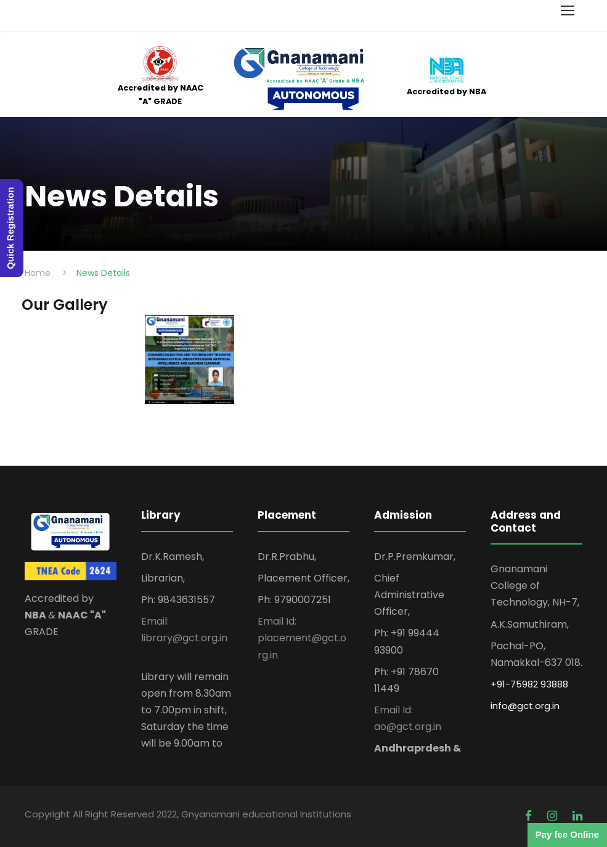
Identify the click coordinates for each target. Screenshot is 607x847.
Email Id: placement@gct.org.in (302, 638)
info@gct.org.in (525, 705)
